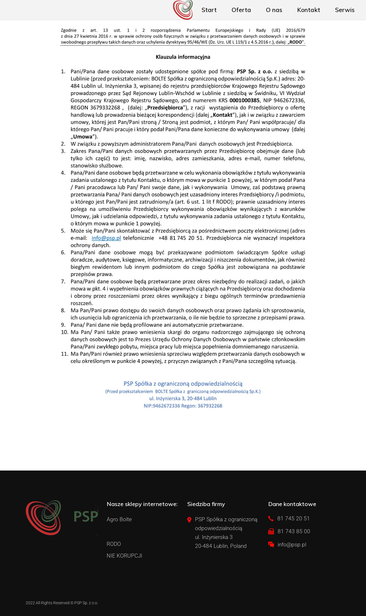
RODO (114, 544)
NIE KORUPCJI (124, 555)
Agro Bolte (119, 519)
